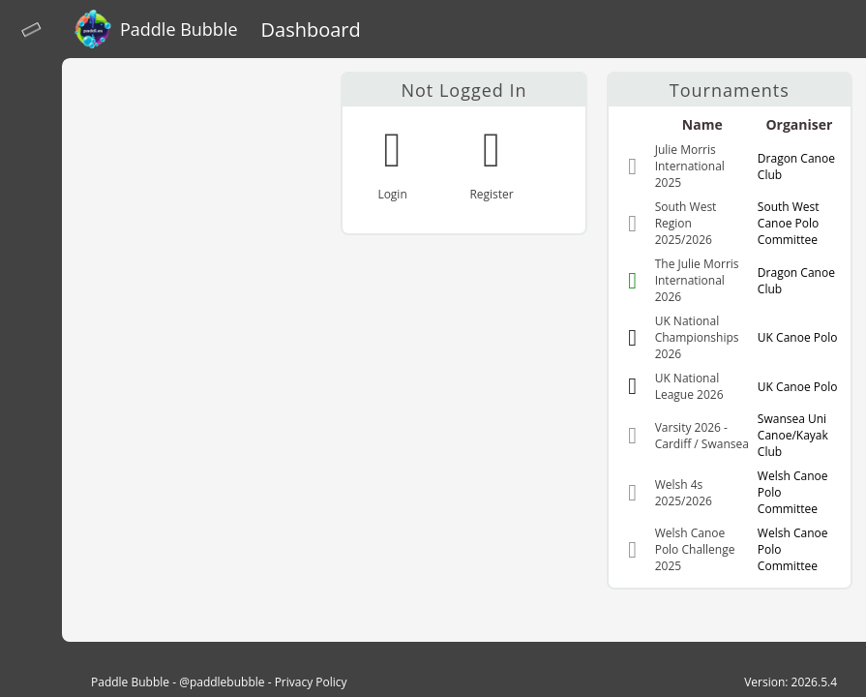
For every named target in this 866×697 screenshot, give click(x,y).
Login (391, 194)
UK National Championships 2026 (697, 337)
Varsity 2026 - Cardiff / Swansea (702, 435)
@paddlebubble (221, 682)
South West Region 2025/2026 (686, 223)
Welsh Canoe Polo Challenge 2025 (695, 549)
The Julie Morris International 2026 (697, 280)
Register (491, 194)
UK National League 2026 (689, 386)
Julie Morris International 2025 (690, 166)
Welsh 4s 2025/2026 (683, 492)
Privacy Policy (311, 682)
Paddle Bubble (130, 682)
